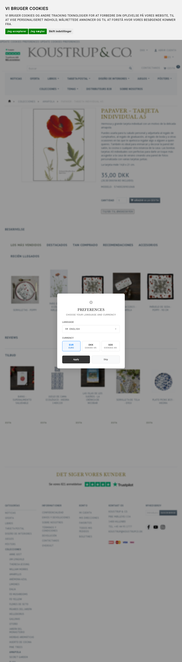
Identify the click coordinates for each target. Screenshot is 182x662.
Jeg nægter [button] (37, 31)
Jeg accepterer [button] (16, 31)
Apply (76, 359)
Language (68, 322)
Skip (106, 359)
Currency (68, 338)
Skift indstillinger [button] (60, 31)
